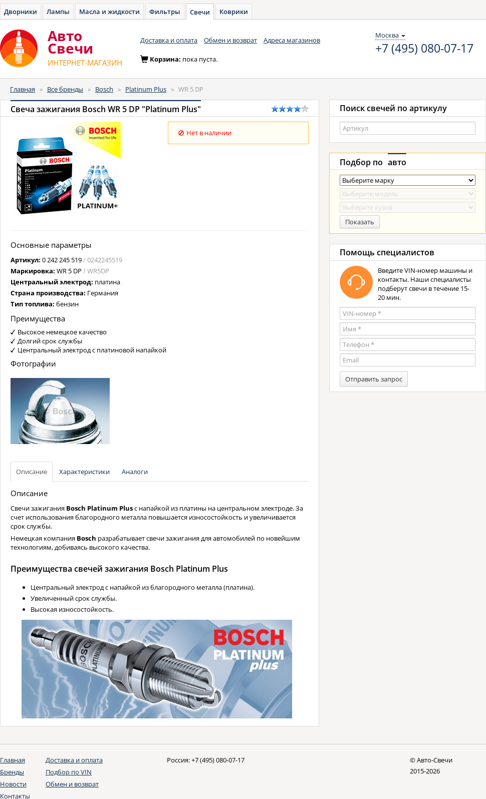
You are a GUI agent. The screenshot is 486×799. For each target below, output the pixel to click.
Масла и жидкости (109, 11)
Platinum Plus (145, 89)
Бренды (12, 771)
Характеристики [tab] (84, 471)
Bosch (104, 89)
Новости (13, 783)
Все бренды (65, 89)
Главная (22, 89)
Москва (390, 35)
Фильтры (164, 11)
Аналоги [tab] (135, 471)
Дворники (20, 11)
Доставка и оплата (168, 40)
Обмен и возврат (230, 40)
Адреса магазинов (292, 40)
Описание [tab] (31, 471)
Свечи (200, 12)
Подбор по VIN (69, 771)
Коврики (233, 11)
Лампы (58, 11)
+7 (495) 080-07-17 (424, 48)
